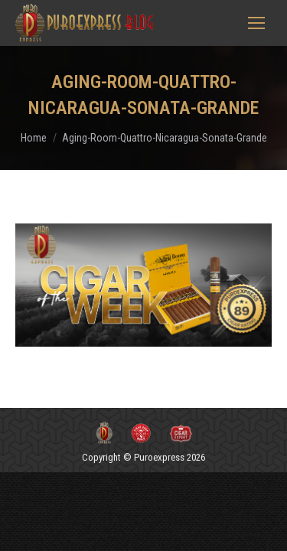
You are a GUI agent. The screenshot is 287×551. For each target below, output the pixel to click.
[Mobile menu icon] (256, 23)
